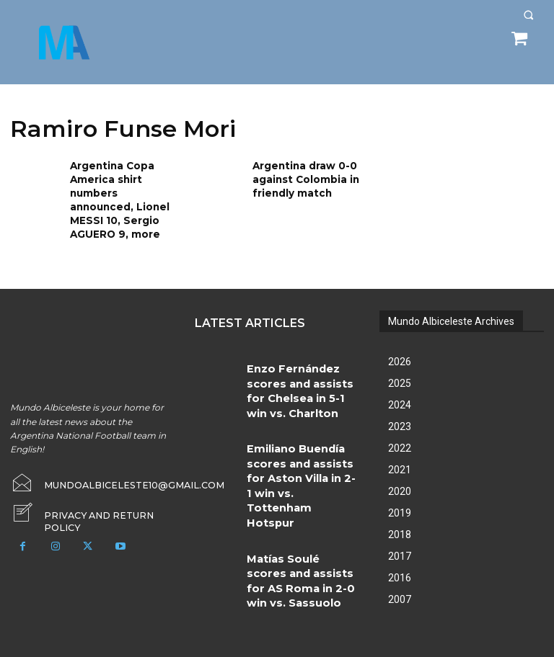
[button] (528, 15)
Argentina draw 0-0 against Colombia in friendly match (300, 177)
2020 (399, 482)
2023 (399, 417)
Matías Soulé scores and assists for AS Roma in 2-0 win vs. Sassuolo (299, 479)
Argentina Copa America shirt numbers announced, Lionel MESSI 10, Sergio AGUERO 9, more (122, 195)
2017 (399, 547)
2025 (399, 374)
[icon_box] (92, 501)
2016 (399, 568)
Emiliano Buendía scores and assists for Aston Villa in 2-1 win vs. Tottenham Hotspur (302, 423)
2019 (399, 503)
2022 (399, 438)
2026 (399, 352)
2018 (399, 525)
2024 (399, 395)
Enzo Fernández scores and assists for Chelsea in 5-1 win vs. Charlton (303, 367)
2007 (399, 590)
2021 (399, 460)
